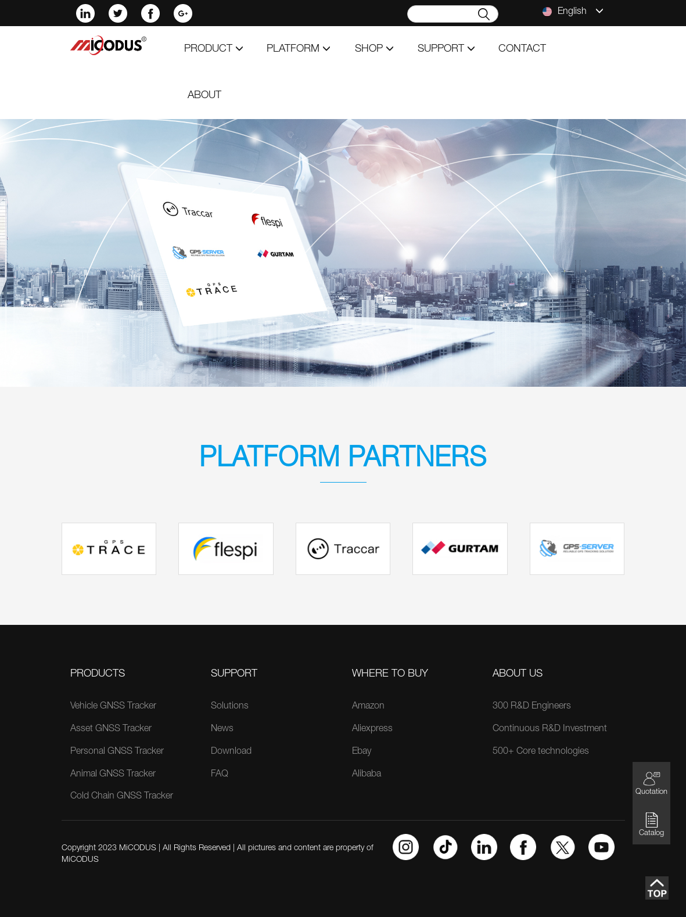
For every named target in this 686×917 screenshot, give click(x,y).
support (446, 49)
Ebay (361, 752)
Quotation (651, 783)
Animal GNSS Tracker (113, 774)
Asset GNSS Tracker (111, 729)
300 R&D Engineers (532, 706)
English (573, 11)
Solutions (230, 706)
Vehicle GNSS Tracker (113, 706)
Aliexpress (372, 729)
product (213, 49)
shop (374, 49)
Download (231, 752)
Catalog (651, 824)
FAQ (219, 774)
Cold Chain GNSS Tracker (121, 796)
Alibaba (366, 774)
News (222, 729)
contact (522, 49)
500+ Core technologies (541, 752)
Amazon (368, 706)
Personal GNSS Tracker (117, 752)
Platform (299, 49)
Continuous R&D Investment (550, 729)
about (204, 96)
